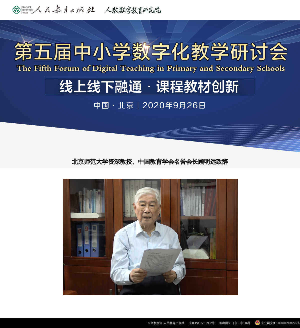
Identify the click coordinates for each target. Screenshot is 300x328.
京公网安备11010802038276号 (280, 323)
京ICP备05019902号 (202, 323)
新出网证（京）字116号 (235, 323)
